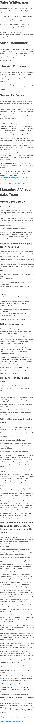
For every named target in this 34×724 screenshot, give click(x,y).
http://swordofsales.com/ (19, 183)
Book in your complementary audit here (11, 684)
